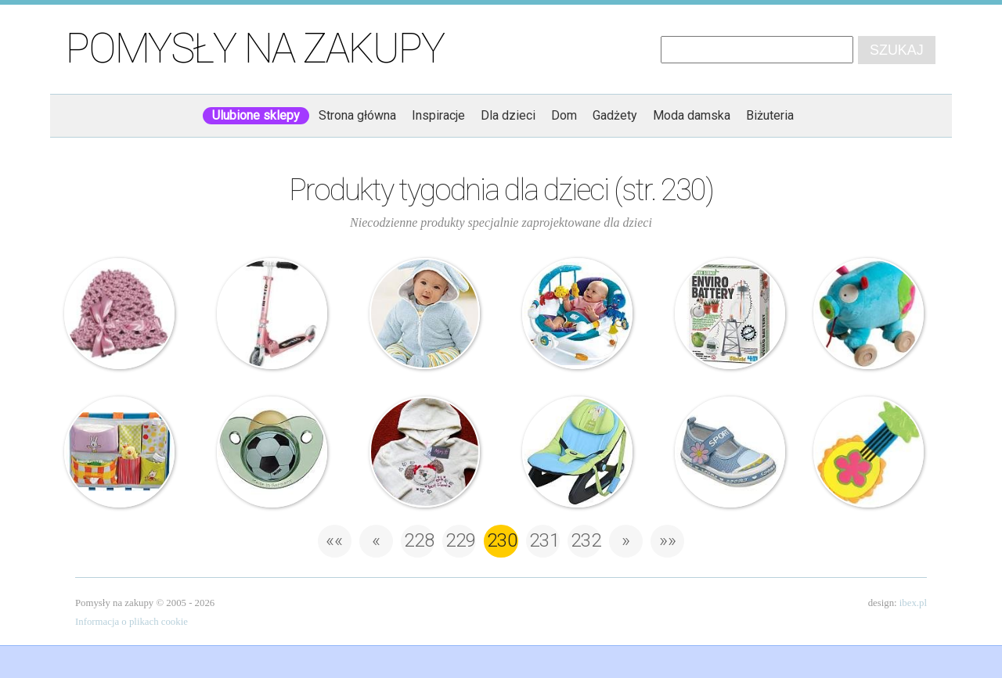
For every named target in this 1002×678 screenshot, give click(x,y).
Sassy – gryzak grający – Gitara (869, 452)
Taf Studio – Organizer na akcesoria (119, 452)
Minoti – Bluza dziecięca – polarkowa (425, 452)
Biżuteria (770, 115)
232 (586, 540)
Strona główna (357, 115)
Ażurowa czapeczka (119, 313)
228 (419, 540)
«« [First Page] (334, 540)
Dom (564, 115)
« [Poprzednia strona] (376, 540)
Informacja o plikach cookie (131, 621)
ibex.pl (913, 602)
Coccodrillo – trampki (730, 452)
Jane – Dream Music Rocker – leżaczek (577, 452)
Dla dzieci (508, 115)
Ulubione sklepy (256, 115)
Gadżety (615, 115)
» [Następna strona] (626, 540)
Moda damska (691, 115)
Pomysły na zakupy (255, 48)
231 (544, 540)
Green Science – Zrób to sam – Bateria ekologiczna (730, 313)
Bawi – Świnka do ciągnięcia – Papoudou (869, 313)
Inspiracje (438, 115)
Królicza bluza (425, 313)
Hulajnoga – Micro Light (272, 313)
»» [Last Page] (667, 540)
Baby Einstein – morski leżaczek (577, 313)
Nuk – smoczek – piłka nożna (272, 452)
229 (460, 540)
